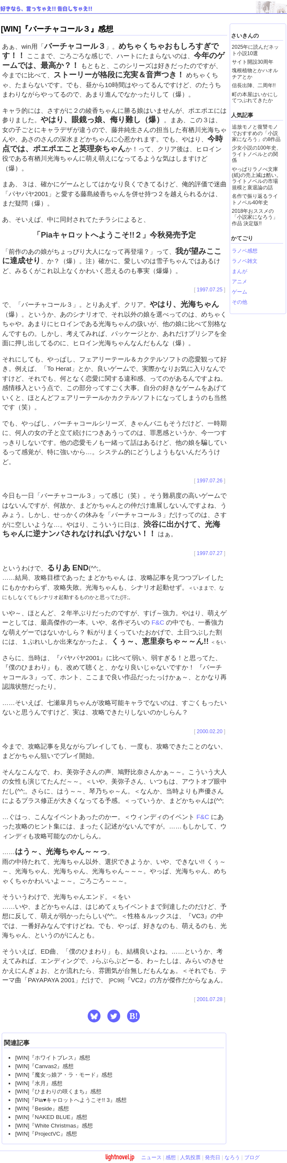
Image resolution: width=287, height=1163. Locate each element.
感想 (171, 1157)
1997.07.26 (209, 481)
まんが (239, 271)
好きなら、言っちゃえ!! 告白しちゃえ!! (46, 9)
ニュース (151, 1157)
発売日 (212, 1157)
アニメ (239, 282)
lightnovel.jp (119, 1157)
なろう (232, 1157)
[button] (94, 1016)
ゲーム (239, 292)
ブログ (252, 1157)
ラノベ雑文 (244, 261)
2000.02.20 (209, 731)
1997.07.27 (209, 553)
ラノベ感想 (244, 251)
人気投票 (190, 1157)
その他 (239, 302)
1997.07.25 (209, 290)
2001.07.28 (209, 999)
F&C (157, 622)
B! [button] (133, 1016)
